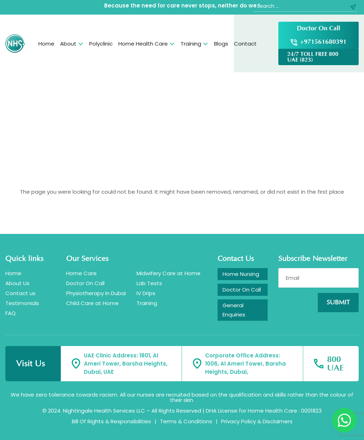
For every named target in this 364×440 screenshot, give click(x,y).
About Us (17, 283)
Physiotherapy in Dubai (96, 293)
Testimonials (22, 303)
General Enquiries (234, 310)
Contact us (20, 293)
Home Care (81, 273)
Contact (245, 43)
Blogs (221, 43)
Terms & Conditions (186, 421)
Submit (338, 302)
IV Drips (145, 293)
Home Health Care (143, 43)
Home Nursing (241, 274)
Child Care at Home (92, 303)
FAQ (10, 313)
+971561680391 (323, 42)
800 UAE (335, 363)
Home (46, 43)
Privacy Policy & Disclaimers (257, 421)
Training (191, 43)
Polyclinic (101, 43)
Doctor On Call (318, 28)
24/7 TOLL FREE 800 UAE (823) (312, 57)
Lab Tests (149, 283)
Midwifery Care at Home (168, 273)
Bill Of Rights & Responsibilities (111, 421)
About (68, 43)
